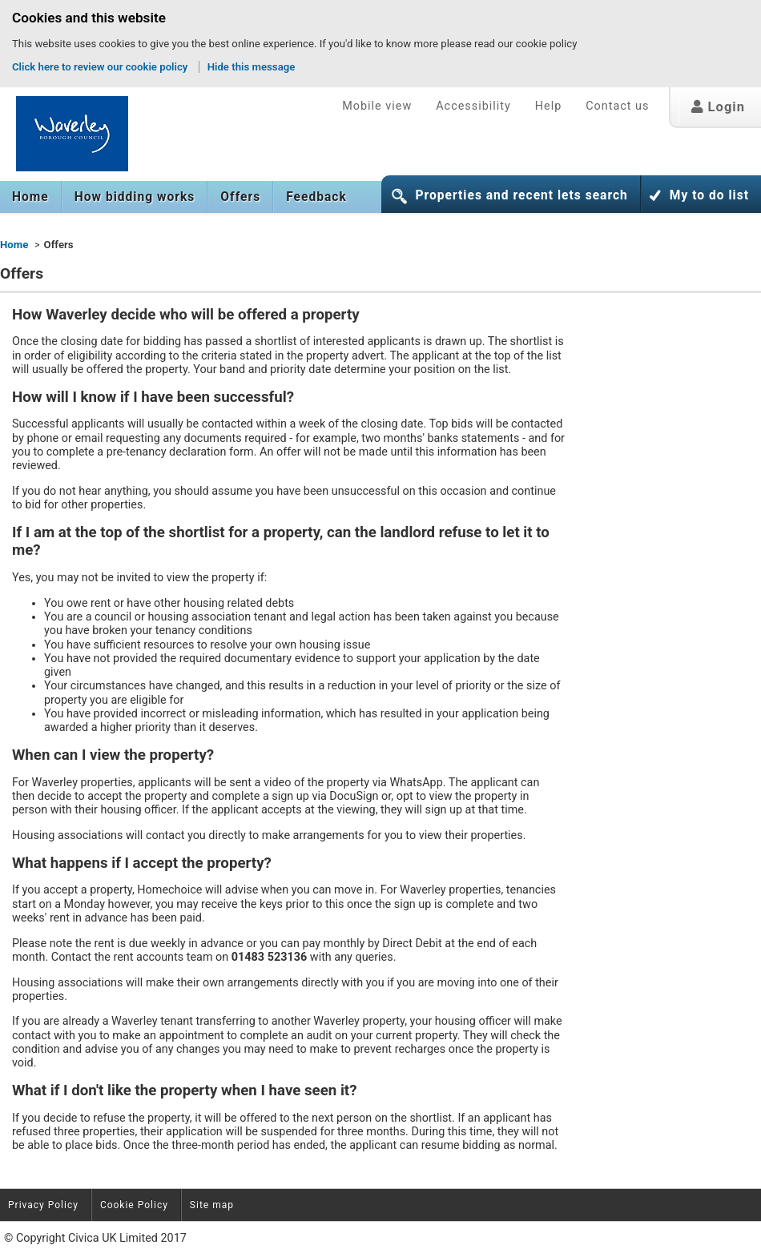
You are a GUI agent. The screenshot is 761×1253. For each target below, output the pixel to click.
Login (718, 106)
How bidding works (134, 197)
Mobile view (377, 106)
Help (548, 106)
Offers (240, 197)
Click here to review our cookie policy (101, 67)
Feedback (316, 197)
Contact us (617, 106)
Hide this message (251, 67)
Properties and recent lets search (521, 195)
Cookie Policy (134, 1205)
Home (30, 197)
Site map (212, 1205)
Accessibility (473, 106)
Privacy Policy (43, 1205)
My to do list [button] (709, 195)
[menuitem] (31, 197)
